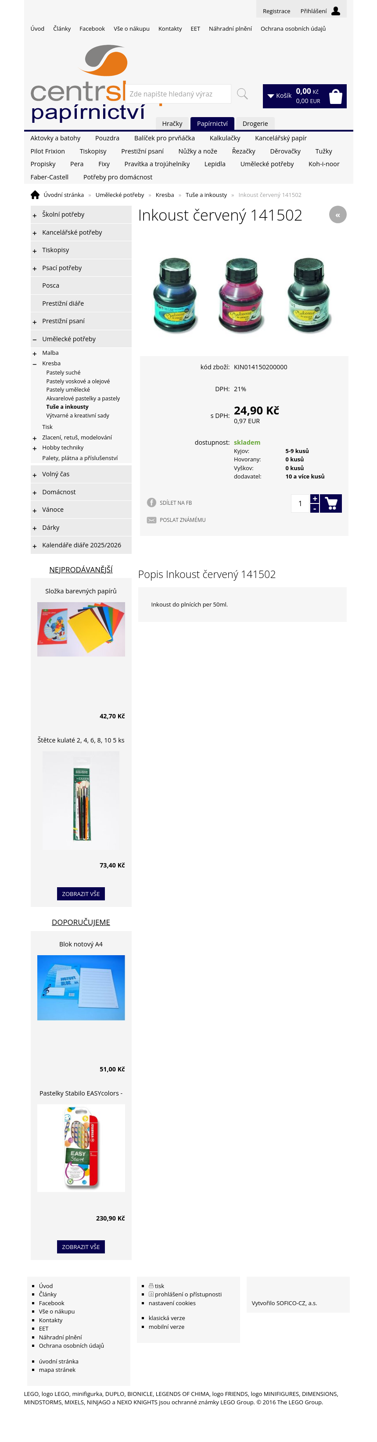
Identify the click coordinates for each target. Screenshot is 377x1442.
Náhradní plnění (230, 28)
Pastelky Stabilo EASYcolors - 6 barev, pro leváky (80, 1094)
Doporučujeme (81, 922)
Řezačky (243, 151)
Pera (76, 164)
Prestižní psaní (142, 151)
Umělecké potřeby (267, 164)
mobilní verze (167, 1327)
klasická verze (167, 1318)
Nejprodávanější (81, 569)
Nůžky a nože (198, 151)
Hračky (172, 123)
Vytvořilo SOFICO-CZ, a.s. (284, 1303)
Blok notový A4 (81, 944)
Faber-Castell (50, 177)
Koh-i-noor (324, 164)
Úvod (38, 28)
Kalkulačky (225, 138)
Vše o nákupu (132, 28)
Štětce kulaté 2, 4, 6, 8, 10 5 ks (81, 740)
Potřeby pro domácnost (117, 177)
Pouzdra (107, 138)
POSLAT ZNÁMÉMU (182, 519)
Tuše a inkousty (206, 195)
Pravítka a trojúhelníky (157, 164)
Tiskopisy (93, 151)
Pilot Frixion (48, 151)
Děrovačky (285, 151)
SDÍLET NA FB (176, 502)
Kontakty (170, 28)
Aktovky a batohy (56, 138)
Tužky (324, 151)
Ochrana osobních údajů (293, 28)
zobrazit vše (81, 894)
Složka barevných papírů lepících (81, 592)
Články (62, 28)
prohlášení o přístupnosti (188, 1294)
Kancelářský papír (281, 138)
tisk (159, 1286)
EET (196, 28)
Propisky (43, 164)
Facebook (92, 28)
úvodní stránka (59, 1361)
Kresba (165, 195)
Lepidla (215, 164)
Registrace (277, 11)
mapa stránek (57, 1370)
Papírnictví (212, 123)
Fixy (104, 164)
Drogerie (255, 123)
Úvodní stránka (64, 195)
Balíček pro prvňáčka (164, 138)
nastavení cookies (172, 1303)
